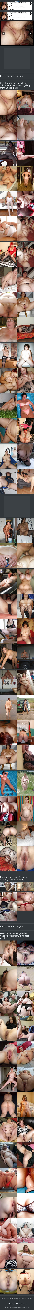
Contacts (11, 1304)
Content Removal (21, 1304)
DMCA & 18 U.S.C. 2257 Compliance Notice (17, 1307)
